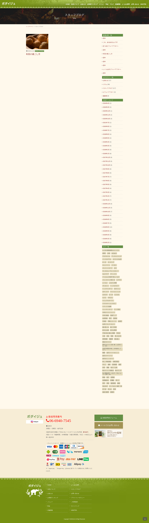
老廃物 (112, 377)
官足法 (118, 333)
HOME (68, 4)
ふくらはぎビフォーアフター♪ (112, 69)
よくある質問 (126, 4)
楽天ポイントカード (108, 358)
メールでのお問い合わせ (108, 425)
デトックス (113, 274)
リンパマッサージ (107, 309)
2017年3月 (106, 192)
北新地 (115, 318)
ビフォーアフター (108, 92)
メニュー (101, 4)
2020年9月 (106, 126)
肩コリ (117, 380)
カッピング (111, 262)
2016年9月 (106, 215)
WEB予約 (143, 4)
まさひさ (105, 294)
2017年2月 (106, 196)
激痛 (109, 364)
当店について (75, 4)
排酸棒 (111, 339)
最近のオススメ (107, 342)
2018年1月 (106, 153)
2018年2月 (106, 149)
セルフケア (106, 274)
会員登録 (105, 318)
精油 (104, 377)
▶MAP (85, 432)
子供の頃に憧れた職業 (109, 333)
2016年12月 (106, 204)
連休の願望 (106, 392)
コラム (105, 84)
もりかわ (116, 294)
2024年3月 (106, 107)
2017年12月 (106, 157)
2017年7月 (106, 176)
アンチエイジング (116, 256)
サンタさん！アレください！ (111, 271)
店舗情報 (117, 4)
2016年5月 (106, 231)
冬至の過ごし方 (107, 54)
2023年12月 (106, 111)
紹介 (108, 377)
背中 (104, 38)
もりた (104, 297)
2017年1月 (106, 200)
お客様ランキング (92, 4)
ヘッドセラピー (114, 286)
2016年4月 (106, 235)
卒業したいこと (112, 321)
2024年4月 (106, 103)
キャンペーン (106, 265)
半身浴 (104, 321)
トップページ (29, 26)
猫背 (120, 364)
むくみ (111, 294)
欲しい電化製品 (107, 361)
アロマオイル (106, 256)
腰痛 (118, 383)
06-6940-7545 (58, 421)
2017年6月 (106, 180)
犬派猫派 (114, 364)
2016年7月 (106, 223)
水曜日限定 (116, 361)
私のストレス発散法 (108, 370)
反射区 (120, 321)
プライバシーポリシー (77, 497)
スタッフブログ (40, 51)
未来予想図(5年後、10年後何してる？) (112, 349)
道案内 (112, 392)
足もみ (110, 389)
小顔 (104, 336)
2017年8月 (106, 173)
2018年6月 (106, 134)
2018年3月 (106, 146)
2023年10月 (106, 118)
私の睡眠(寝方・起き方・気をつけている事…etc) (112, 373)
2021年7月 (106, 122)
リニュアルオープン (108, 300)
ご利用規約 (74, 502)
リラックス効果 (107, 306)
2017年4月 (106, 188)
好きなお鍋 (106, 330)
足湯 (114, 389)
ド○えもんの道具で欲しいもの (111, 277)
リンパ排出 (117, 309)
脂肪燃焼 (113, 383)
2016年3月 (106, 238)
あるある (114, 253)
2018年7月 (106, 130)
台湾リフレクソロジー (109, 324)
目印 (104, 367)
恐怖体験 (105, 339)
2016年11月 (106, 207)
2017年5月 (106, 184)
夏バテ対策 (113, 327)
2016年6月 (106, 227)
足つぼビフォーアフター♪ (110, 46)
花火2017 (105, 386)
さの (115, 268)
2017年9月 (106, 169)
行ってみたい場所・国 (115, 386)
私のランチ (118, 370)
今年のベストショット (109, 312)
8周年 (104, 253)
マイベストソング (115, 291)
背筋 (108, 383)
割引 (110, 318)
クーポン (114, 265)
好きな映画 (113, 330)
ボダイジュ (117, 288)
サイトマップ (75, 506)
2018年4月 (106, 142)
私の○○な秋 (114, 367)
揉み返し (116, 339)
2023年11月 (106, 115)
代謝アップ (113, 315)
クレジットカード (107, 268)
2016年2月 (106, 242)
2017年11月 (106, 161)
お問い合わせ (135, 4)
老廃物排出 (106, 380)
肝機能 (112, 380)
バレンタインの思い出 (109, 280)
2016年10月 (106, 211)
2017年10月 (106, 165)
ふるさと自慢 (113, 283)
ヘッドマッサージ (107, 288)
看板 (108, 367)
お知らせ (83, 4)
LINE (108, 253)
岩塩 (108, 336)
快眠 (112, 336)
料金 (107, 4)
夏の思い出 (106, 327)
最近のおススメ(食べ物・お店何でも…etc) (112, 345)
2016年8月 (106, 219)
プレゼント (106, 286)
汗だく (104, 364)
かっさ (104, 262)
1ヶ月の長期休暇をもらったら (111, 250)
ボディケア (106, 291)
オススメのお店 (117, 259)
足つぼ (104, 389)
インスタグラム (107, 259)
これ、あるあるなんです (110, 42)
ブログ (112, 4)
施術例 (105, 96)
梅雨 (104, 352)
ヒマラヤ (119, 280)
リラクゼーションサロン (109, 303)
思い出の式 (118, 336)
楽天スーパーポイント (113, 352)
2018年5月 (106, 138)
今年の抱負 (106, 315)
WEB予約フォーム (108, 418)
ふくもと (105, 283)
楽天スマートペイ (107, 355)
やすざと (110, 297)
